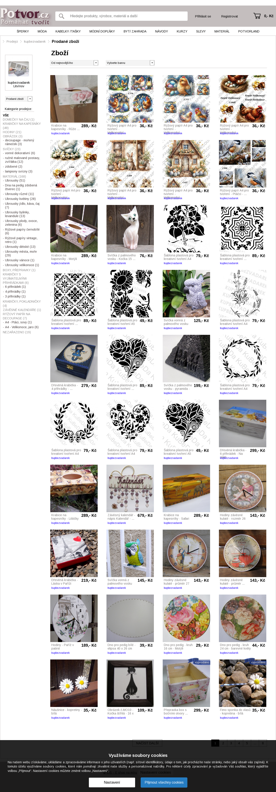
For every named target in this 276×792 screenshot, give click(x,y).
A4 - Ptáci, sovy (18, 322)
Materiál (221, 31)
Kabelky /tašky (68, 31)
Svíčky (12, 149)
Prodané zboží (65, 41)
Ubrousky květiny (20, 199)
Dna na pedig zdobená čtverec (21, 187)
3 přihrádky (15, 296)
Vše (6, 115)
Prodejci (12, 41)
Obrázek (12, 136)
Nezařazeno (17, 332)
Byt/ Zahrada (135, 31)
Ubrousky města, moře (21, 253)
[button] (152, 62)
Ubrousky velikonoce (22, 265)
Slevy (201, 31)
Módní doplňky (102, 31)
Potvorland (248, 31)
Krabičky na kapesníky (22, 126)
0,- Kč (269, 16)
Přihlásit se (203, 16)
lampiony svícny (18, 171)
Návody (161, 31)
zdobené (13, 166)
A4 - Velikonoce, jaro (22, 327)
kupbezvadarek (35, 41)
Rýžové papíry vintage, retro (21, 240)
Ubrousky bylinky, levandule (17, 214)
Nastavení (112, 782)
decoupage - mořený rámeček (19, 142)
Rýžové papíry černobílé (22, 231)
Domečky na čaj (18, 119)
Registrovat (229, 16)
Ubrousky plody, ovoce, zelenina (21, 222)
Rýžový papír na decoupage (16, 316)
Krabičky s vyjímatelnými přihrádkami (16, 278)
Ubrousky (15, 180)
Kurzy (182, 31)
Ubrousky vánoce (19, 260)
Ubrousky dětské (20, 246)
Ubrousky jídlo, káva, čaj (22, 205)
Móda (42, 31)
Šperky (23, 31)
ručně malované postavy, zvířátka (22, 159)
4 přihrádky (15, 291)
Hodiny (12, 132)
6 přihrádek (15, 286)
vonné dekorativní (20, 153)
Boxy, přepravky (19, 270)
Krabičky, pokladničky (22, 303)
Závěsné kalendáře (22, 310)
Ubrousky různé (19, 194)
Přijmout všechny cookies (164, 782)
